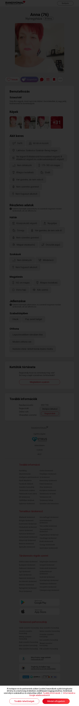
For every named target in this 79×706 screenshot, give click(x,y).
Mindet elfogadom (56, 701)
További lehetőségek (24, 701)
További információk (51, 693)
